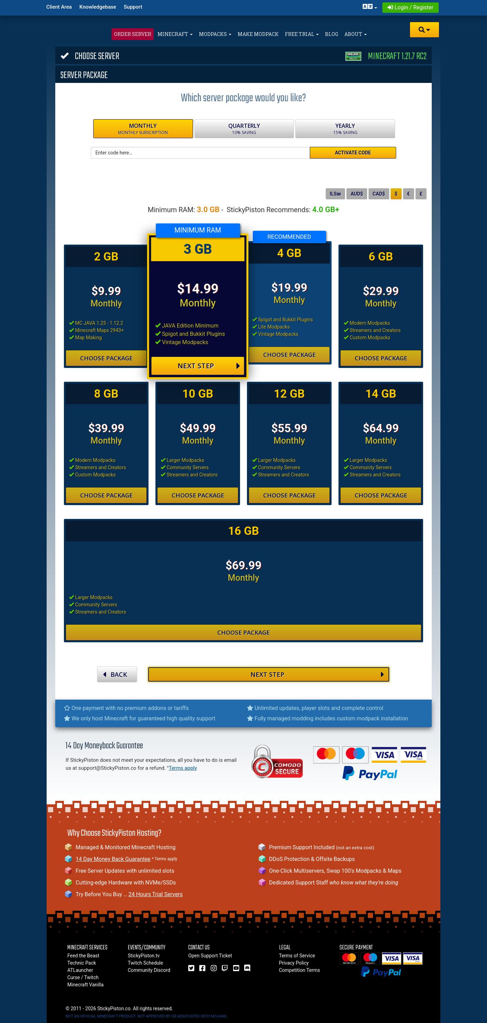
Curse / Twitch (82, 977)
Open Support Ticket (210, 955)
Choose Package (106, 358)
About (355, 34)
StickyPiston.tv (144, 955)
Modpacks (215, 34)
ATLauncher (80, 970)
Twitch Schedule (145, 963)
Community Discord (149, 970)
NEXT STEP (317, 674)
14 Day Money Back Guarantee (113, 859)
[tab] (243, 55)
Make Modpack (258, 34)
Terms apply (183, 768)
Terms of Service (297, 955)
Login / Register (410, 7)
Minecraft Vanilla (85, 984)
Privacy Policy (294, 963)
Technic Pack (81, 963)
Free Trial (302, 34)
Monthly (143, 129)
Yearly (345, 129)
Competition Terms (299, 970)
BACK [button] (115, 674)
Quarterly (244, 129)
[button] (424, 30)
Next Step (209, 366)
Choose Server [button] (243, 55)
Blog (331, 34)
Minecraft (175, 34)
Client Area (59, 7)
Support (133, 7)
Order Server (132, 34)
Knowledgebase (97, 7)
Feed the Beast (83, 955)
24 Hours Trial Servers (155, 894)
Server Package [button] (84, 74)
